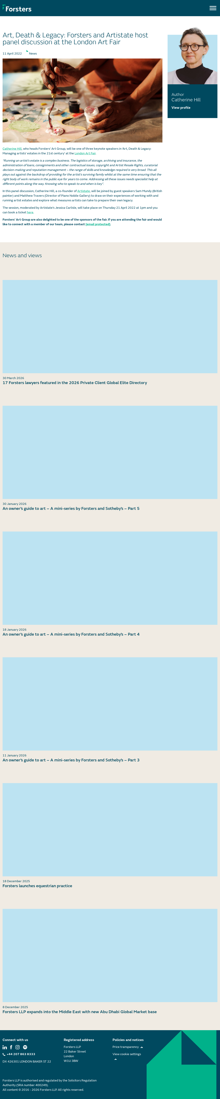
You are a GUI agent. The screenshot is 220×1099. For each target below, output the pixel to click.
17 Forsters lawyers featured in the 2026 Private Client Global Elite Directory (75, 382)
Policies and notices (128, 1040)
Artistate (83, 191)
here (30, 212)
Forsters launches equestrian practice (37, 885)
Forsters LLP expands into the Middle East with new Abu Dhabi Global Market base (80, 1011)
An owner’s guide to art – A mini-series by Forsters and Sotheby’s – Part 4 (71, 634)
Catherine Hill (12, 149)
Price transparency (126, 1047)
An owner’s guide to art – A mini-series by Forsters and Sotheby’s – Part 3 (71, 760)
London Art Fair (85, 153)
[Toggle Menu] (213, 8)
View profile (181, 107)
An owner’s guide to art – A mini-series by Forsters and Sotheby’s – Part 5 (71, 508)
